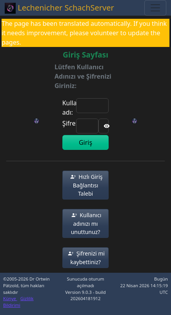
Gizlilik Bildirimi (18, 301)
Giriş (85, 142)
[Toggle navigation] (155, 8)
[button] (85, 185)
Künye (10, 298)
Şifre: (69, 123)
